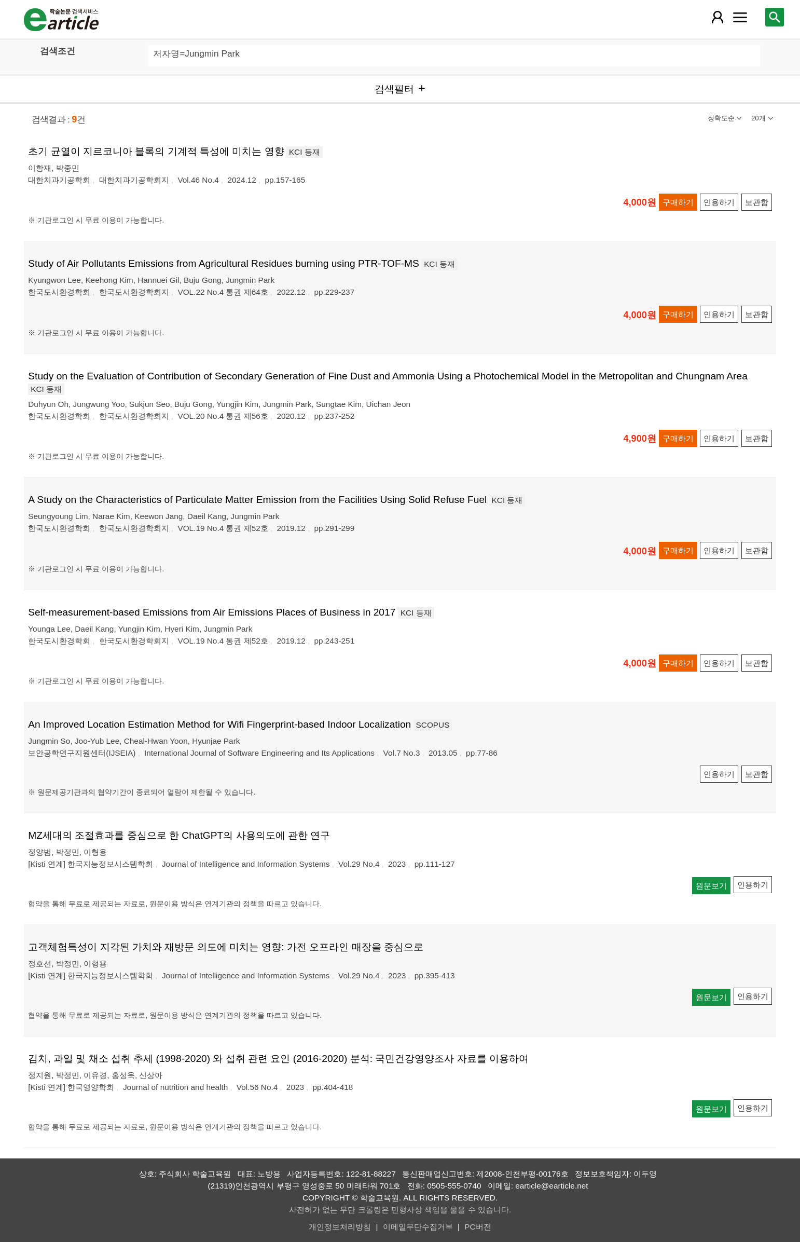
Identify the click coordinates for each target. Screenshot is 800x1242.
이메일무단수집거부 (418, 1226)
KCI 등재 (304, 151)
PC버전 (477, 1226)
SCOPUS (433, 724)
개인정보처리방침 (340, 1226)
